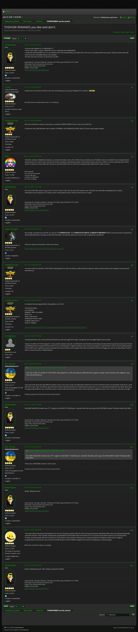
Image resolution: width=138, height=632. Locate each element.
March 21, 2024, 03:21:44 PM (33, 45)
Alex (7, 156)
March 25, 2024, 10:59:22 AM (33, 565)
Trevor (8, 87)
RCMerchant (10, 45)
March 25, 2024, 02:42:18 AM (33, 265)
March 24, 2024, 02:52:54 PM (33, 229)
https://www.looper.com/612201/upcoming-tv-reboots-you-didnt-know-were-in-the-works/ (55, 327)
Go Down (7, 38)
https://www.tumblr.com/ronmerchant (37, 70)
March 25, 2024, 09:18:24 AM (33, 404)
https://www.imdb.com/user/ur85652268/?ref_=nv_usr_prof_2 (44, 248)
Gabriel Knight (11, 229)
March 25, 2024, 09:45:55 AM (33, 447)
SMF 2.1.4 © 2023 (9, 627)
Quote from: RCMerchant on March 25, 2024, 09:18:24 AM (46, 451)
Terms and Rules (122, 627)
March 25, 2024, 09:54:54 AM (33, 487)
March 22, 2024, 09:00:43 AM (33, 120)
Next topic (130, 32)
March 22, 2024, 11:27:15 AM (33, 187)
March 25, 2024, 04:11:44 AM (33, 300)
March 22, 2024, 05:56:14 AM (33, 87)
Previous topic (118, 32)
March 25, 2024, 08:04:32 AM (33, 364)
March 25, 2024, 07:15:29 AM (33, 336)
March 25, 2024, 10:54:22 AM (33, 530)
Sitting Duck (10, 336)
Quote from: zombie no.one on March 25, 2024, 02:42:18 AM (47, 368)
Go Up (6, 606)
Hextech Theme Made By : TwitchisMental (16, 630)
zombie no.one (11, 120)
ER (6, 530)
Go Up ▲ (131, 627)
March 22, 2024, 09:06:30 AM (33, 156)
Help (115, 627)
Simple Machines (19, 627)
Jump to (101, 615)
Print (132, 38)
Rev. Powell (10, 364)
